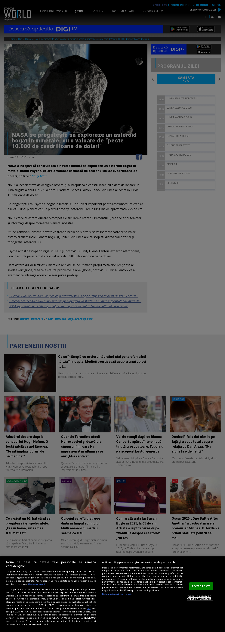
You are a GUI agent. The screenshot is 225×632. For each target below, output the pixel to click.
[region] (112, 594)
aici (89, 608)
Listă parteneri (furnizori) (116, 594)
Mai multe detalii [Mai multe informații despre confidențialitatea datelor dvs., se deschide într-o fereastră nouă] (36, 584)
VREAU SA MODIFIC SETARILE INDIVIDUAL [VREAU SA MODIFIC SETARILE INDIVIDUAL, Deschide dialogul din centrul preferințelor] (200, 598)
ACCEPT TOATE (201, 586)
